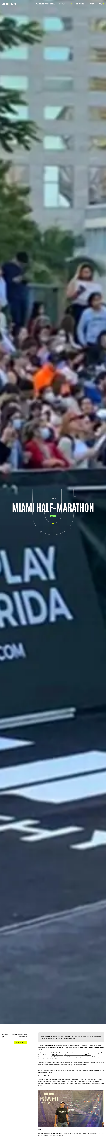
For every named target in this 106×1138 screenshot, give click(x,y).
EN (103, 4)
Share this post (20, 1043)
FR (100, 4)
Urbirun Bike (80, 4)
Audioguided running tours (45, 4)
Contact (91, 4)
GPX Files (62, 4)
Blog (70, 4)
